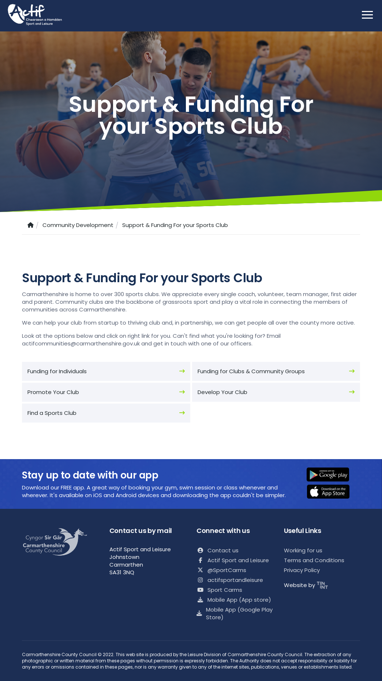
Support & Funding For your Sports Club (175, 225)
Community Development (77, 225)
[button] (332, 475)
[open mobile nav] (367, 14)
